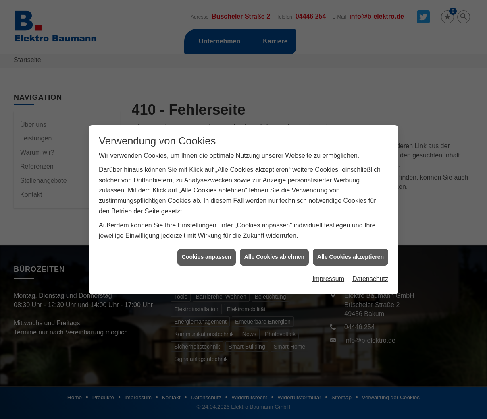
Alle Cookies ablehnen (274, 254)
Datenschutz (370, 276)
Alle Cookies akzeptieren (350, 254)
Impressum (328, 276)
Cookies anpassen (206, 254)
